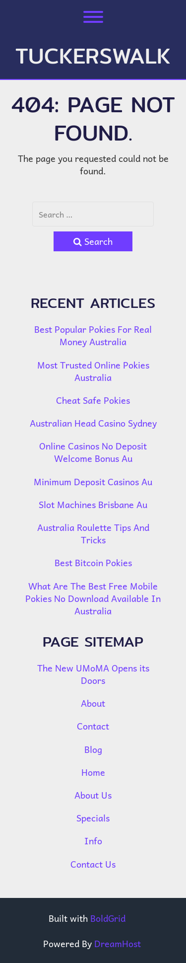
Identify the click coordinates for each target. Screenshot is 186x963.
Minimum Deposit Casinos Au (93, 481)
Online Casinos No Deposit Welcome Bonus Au (93, 452)
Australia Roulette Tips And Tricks (93, 533)
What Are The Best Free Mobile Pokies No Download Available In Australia (93, 598)
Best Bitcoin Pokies (93, 562)
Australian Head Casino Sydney (93, 423)
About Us (93, 795)
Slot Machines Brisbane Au (93, 504)
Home (93, 772)
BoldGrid (107, 918)
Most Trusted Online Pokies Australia (93, 371)
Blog (93, 749)
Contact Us (93, 864)
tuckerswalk (93, 55)
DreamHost (117, 943)
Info (93, 840)
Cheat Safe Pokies (93, 400)
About (93, 703)
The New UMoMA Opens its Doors (93, 674)
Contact (93, 726)
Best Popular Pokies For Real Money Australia (93, 335)
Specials (93, 818)
